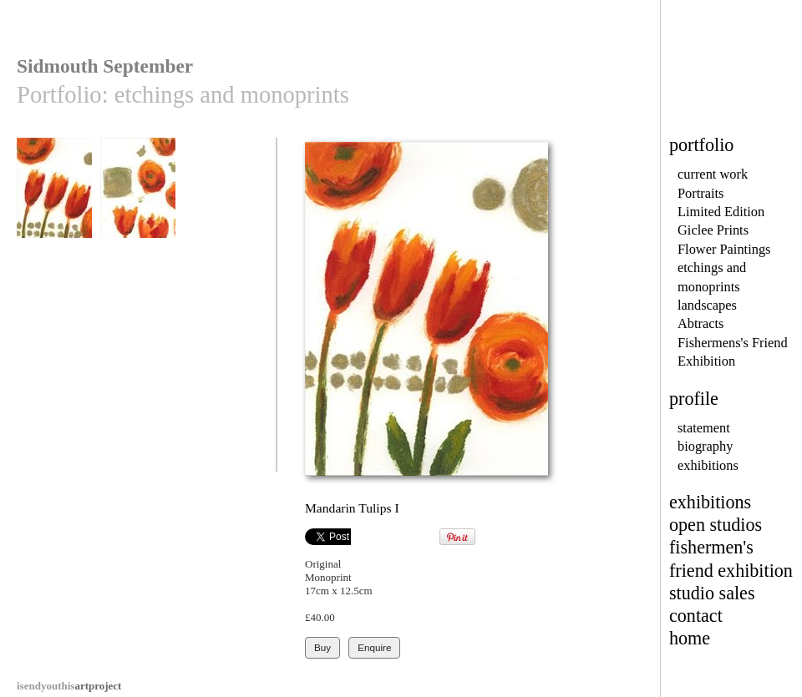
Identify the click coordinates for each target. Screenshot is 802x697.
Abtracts (700, 323)
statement (704, 428)
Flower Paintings (724, 249)
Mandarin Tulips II (137, 196)
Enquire (374, 647)
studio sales (712, 593)
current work (713, 174)
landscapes (707, 305)
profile (693, 398)
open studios (715, 524)
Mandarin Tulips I (54, 196)
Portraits (701, 193)
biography (705, 446)
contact (696, 615)
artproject (69, 685)
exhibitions (708, 465)
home (689, 638)
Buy (322, 647)
